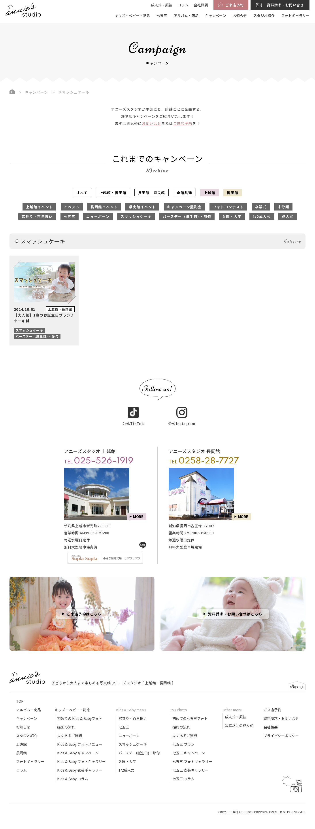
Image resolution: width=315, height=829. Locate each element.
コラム (183, 5)
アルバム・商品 (186, 15)
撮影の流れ (66, 722)
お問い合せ (151, 123)
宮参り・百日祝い (37, 216)
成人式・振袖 (161, 5)
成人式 (287, 216)
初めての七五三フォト (190, 713)
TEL (98, 456)
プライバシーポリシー (281, 730)
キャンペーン (215, 15)
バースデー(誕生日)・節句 (139, 747)
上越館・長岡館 (112, 192)
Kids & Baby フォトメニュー (79, 739)
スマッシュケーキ (136, 216)
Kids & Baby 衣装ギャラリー (79, 765)
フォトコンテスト (228, 206)
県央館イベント (142, 206)
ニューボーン (97, 216)
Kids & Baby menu (131, 704)
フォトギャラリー (295, 15)
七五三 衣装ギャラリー (190, 765)
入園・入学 (232, 216)
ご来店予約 (182, 123)
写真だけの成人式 (239, 720)
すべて (82, 192)
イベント (71, 206)
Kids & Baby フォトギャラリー (81, 756)
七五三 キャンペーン (188, 747)
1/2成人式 (262, 216)
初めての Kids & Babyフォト (79, 713)
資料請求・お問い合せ (281, 713)
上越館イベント (39, 206)
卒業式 (261, 206)
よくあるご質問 (69, 730)
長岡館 (232, 192)
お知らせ (240, 15)
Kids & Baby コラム (72, 773)
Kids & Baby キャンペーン (77, 747)
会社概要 (201, 5)
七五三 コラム (183, 773)
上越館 (209, 192)
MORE (138, 511)
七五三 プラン (183, 739)
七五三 (162, 15)
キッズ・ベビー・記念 (132, 15)
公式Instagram (182, 411)
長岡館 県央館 (151, 192)
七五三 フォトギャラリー (192, 756)
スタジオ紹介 (264, 15)
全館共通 (184, 192)
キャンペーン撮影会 (184, 206)
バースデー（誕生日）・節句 (187, 216)
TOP (19, 696)
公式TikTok (133, 411)
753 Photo (178, 704)
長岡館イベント (104, 206)
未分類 (283, 206)
